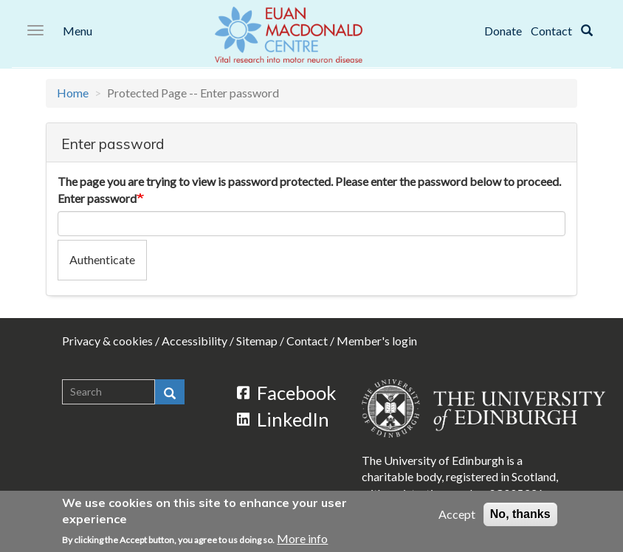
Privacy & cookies (107, 341)
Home (73, 93)
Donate (503, 31)
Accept (456, 514)
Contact (551, 31)
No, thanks (520, 514)
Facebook (287, 393)
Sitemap (257, 341)
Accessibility (194, 341)
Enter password (97, 198)
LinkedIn (283, 419)
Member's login (377, 341)
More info (302, 539)
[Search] (587, 31)
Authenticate (102, 259)
